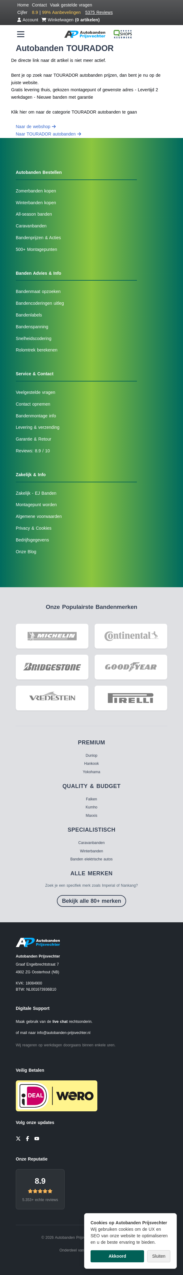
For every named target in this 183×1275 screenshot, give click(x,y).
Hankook (91, 763)
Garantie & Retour (33, 439)
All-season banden (34, 214)
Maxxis (91, 815)
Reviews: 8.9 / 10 (33, 450)
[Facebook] (27, 1138)
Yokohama (91, 772)
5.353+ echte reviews (40, 1200)
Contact (39, 4)
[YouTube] (36, 1138)
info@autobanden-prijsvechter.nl (63, 1033)
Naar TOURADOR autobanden (48, 133)
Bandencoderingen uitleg (40, 303)
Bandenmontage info (36, 415)
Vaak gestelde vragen (71, 4)
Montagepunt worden (36, 504)
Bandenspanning (32, 326)
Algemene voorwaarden (39, 516)
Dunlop (91, 755)
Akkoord (117, 1256)
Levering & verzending (37, 427)
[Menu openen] (20, 34)
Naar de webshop (36, 126)
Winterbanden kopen (36, 202)
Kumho (91, 807)
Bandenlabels (29, 314)
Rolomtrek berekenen (36, 349)
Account (27, 19)
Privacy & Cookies (34, 528)
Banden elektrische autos (91, 859)
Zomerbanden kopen (36, 190)
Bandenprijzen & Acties (38, 237)
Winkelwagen (70, 19)
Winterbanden (91, 851)
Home (23, 4)
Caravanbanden (31, 225)
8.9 (40, 1181)
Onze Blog (26, 551)
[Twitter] (18, 1138)
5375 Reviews (99, 12)
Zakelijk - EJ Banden (36, 493)
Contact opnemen (33, 404)
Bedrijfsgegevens (32, 539)
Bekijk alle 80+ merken (91, 901)
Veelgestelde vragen (35, 392)
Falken (91, 799)
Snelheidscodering (33, 338)
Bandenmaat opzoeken (38, 291)
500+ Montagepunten (36, 249)
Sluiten (158, 1256)
